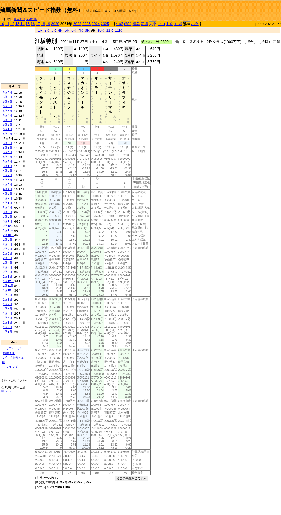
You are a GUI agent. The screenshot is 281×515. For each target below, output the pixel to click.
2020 (55, 24)
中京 (169, 24)
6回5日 (7, 111)
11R (109, 30)
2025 (105, 24)
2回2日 (7, 272)
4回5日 (7, 184)
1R (40, 30)
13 (17, 24)
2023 (86, 24)
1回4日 (7, 318)
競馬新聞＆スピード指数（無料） (41, 10)
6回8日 (7, 97)
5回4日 (7, 152)
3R (53, 30)
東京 (152, 24)
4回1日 (7, 203)
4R (60, 30)
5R (67, 30)
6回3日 (7, 120)
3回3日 (7, 212)
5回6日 (7, 143)
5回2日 (7, 161)
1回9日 (7, 295)
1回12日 (8, 281)
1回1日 (7, 331)
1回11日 (8, 285)
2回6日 (7, 253)
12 (12, 24)
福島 (136, 24)
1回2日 (7, 327)
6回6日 (7, 106)
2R (47, 30)
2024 (96, 24)
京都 (178, 24)
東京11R (19, 19)
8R (87, 30)
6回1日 (7, 129)
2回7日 (7, 249)
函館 (127, 24)
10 (2, 24)
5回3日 (7, 157)
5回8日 (7, 134)
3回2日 (7, 216)
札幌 (119, 24)
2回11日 (8, 230)
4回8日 (7, 170)
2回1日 (7, 276)
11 (7, 24)
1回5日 (7, 313)
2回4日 (7, 262)
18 (43, 24)
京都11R (31, 19)
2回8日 (7, 244)
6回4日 (7, 115)
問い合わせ (7, 391)
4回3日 (7, 193)
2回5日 (7, 258)
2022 (77, 24)
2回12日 (8, 226)
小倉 (195, 24)
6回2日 (7, 124)
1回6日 (7, 308)
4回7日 (7, 175)
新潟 (144, 24)
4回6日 (7, 180)
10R (100, 30)
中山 (161, 24)
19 (48, 24)
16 (33, 24)
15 (28, 24)
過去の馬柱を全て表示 (132, 478)
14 (22, 24)
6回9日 (7, 92)
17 (38, 24)
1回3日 (7, 322)
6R (73, 30)
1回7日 (7, 304)
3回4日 (7, 207)
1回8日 (7, 299)
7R (80, 30)
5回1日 (7, 166)
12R (118, 30)
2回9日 (7, 239)
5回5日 (7, 147)
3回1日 (7, 221)
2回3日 (7, 267)
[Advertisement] (227, 8)
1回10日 (8, 290)
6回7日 (7, 101)
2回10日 (8, 235)
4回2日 (7, 198)
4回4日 (7, 189)
